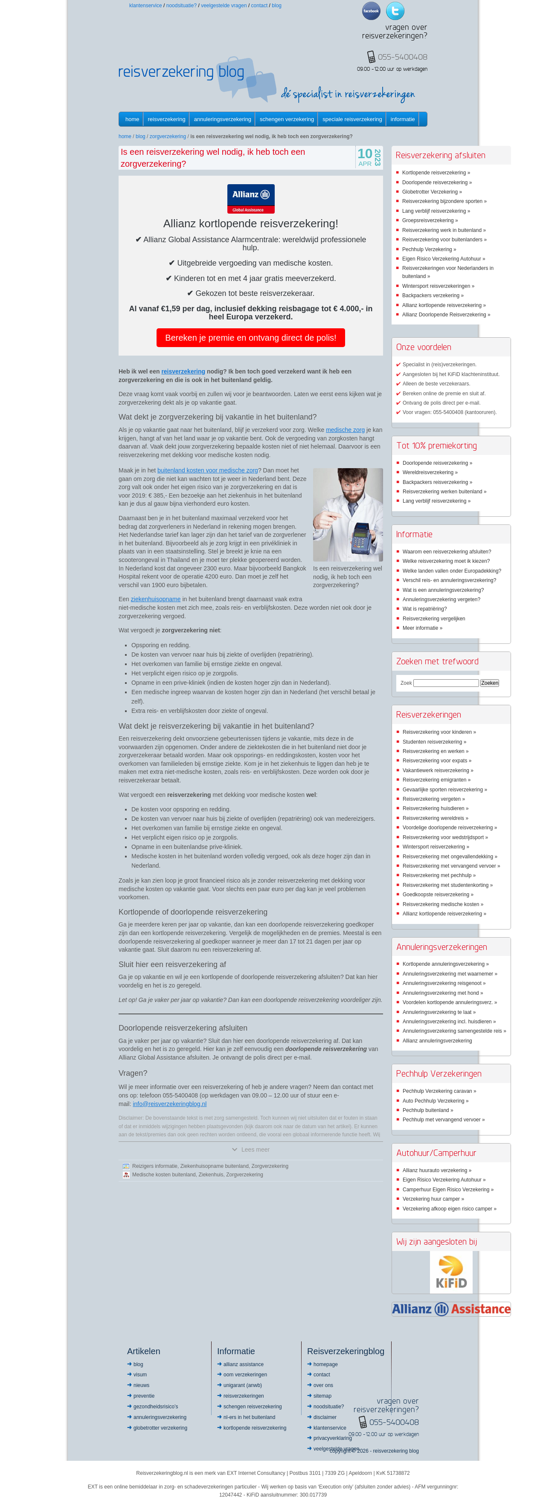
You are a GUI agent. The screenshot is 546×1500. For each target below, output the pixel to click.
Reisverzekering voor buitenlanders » (444, 240)
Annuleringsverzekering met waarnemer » (450, 974)
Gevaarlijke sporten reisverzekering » (445, 790)
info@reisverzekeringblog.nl (169, 1103)
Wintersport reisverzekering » (436, 847)
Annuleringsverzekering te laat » (439, 1012)
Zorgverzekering (168, 136)
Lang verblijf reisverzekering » (436, 211)
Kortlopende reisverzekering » (436, 173)
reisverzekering (183, 371)
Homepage (326, 1364)
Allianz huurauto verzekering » (437, 1170)
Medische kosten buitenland (164, 1175)
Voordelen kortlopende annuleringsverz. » (450, 1002)
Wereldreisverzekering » (430, 472)
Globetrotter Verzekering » (432, 192)
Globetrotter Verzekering (160, 1428)
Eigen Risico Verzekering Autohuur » (443, 259)
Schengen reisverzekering (253, 1407)
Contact (259, 6)
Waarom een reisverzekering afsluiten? (447, 552)
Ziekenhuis (210, 1175)
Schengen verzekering (287, 119)
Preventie (144, 1396)
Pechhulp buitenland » (428, 1110)
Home (132, 119)
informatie (403, 119)
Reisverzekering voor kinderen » (439, 732)
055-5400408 (394, 1422)
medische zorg (345, 429)
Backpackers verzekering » (433, 295)
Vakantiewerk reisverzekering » (438, 770)
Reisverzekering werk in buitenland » (444, 230)
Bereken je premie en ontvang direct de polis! (250, 337)
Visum (140, 1375)
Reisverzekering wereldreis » (435, 818)
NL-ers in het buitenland (249, 1417)
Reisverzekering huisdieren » (436, 808)
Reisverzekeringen (244, 1396)
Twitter (395, 11)
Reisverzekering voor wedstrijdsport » (445, 837)
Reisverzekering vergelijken (434, 619)
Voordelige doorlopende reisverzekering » (450, 828)
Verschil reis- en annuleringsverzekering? (449, 580)
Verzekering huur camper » (433, 1199)
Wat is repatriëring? (425, 609)
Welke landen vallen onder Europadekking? (452, 571)
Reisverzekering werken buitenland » (445, 492)
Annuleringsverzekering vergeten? (441, 599)
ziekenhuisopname (156, 599)
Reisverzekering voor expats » (437, 761)
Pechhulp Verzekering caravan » (439, 1091)
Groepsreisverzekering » (430, 220)
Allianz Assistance (244, 1364)
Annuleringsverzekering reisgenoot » (444, 983)
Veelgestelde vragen (224, 6)
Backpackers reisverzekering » (437, 482)
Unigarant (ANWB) (243, 1385)
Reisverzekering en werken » (436, 751)
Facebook (371, 11)
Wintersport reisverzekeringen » (438, 286)
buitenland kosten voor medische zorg (207, 470)
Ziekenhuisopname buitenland (214, 1166)
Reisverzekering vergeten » (434, 799)
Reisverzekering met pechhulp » (439, 875)
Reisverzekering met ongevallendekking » (450, 857)
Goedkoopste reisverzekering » (438, 895)
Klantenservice (145, 6)
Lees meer (251, 1149)
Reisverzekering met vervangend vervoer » (451, 866)
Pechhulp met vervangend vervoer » (444, 1120)
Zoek (406, 683)
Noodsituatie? (181, 6)
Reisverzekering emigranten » (436, 780)
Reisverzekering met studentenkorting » (448, 885)
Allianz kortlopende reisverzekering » (444, 305)
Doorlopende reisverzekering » (437, 182)
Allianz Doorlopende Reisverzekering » (446, 315)
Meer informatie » (422, 628)
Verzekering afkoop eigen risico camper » (450, 1209)
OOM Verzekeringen (245, 1375)
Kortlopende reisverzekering (255, 1428)
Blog (277, 6)
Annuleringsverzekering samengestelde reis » (454, 1031)
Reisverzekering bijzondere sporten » (444, 201)
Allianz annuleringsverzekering (437, 1041)
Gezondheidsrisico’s (156, 1407)
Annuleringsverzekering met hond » (443, 993)
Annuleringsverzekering (222, 119)
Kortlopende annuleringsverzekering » (446, 964)
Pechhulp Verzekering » (429, 249)
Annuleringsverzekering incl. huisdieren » (449, 1022)
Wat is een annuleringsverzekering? (443, 590)
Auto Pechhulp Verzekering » (436, 1101)
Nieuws (141, 1385)
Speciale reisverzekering (352, 119)
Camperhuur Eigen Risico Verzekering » (448, 1190)
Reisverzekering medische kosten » (443, 904)
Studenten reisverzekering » (434, 742)
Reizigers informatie (154, 1166)
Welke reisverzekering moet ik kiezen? (446, 561)
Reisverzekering (167, 119)
